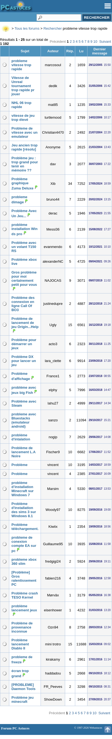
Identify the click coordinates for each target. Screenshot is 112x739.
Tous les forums (27, 28)
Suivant (105, 41)
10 (95, 41)
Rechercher (52, 28)
